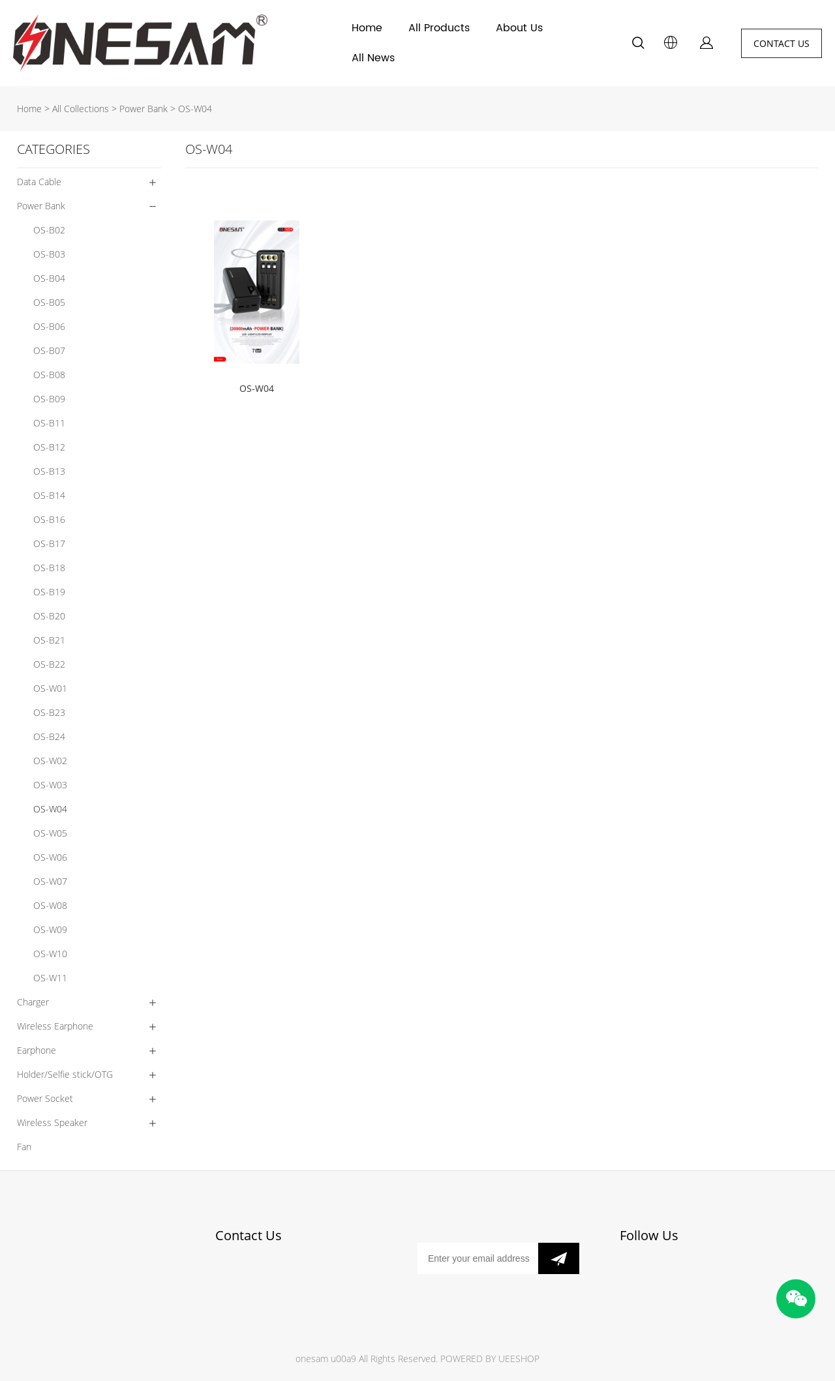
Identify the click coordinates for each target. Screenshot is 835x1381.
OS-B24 (49, 736)
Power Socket (45, 1098)
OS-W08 (50, 905)
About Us (519, 28)
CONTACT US (781, 43)
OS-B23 (49, 712)
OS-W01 (50, 688)
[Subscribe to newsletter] (558, 1258)
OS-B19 (49, 592)
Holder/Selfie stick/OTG (65, 1074)
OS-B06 (49, 326)
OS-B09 (49, 399)
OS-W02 (50, 760)
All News (373, 58)
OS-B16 (49, 519)
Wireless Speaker (52, 1122)
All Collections (80, 108)
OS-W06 (50, 857)
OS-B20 (49, 616)
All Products (439, 28)
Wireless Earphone (55, 1026)
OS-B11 (49, 423)
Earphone (36, 1050)
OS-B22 (49, 664)
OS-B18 (49, 567)
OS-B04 (49, 278)
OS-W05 (50, 833)
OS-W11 (50, 978)
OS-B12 (49, 447)
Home (367, 28)
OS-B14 (49, 495)
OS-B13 (49, 471)
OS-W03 (50, 785)
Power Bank (143, 108)
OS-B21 (49, 640)
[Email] (478, 1258)
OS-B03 (49, 254)
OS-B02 (49, 230)
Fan (24, 1146)
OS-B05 (49, 302)
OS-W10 (50, 953)
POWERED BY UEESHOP (489, 1358)
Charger (33, 1002)
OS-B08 (49, 374)
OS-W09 (50, 929)
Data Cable (39, 181)
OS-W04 (195, 108)
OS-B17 (49, 543)
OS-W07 (50, 881)
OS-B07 (49, 350)
